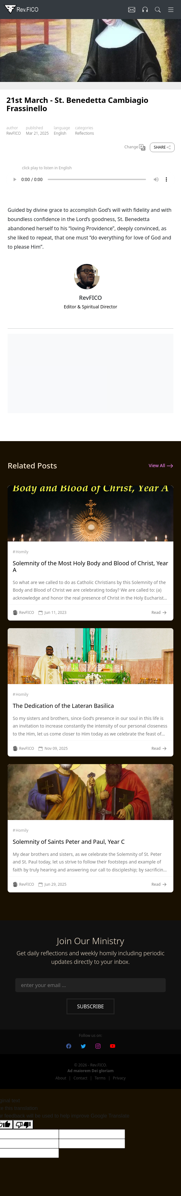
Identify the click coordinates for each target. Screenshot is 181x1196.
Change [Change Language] (134, 147)
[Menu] (171, 9)
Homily (22, 551)
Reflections (84, 133)
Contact (80, 1078)
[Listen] (131, 9)
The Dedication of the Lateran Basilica (63, 705)
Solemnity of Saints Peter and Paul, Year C (69, 841)
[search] (158, 9)
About (60, 1078)
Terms (100, 1078)
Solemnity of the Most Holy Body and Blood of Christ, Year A (90, 566)
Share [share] (162, 147)
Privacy (119, 1078)
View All (161, 465)
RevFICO (13, 133)
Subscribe (90, 1006)
